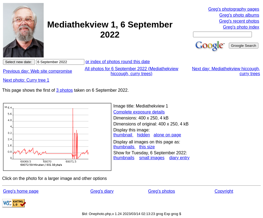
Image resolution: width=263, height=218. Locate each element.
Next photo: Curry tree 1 (26, 80)
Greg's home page (21, 191)
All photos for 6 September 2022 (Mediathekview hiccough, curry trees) (131, 71)
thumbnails (124, 147)
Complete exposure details (139, 112)
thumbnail (123, 135)
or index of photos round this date (117, 61)
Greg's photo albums (239, 15)
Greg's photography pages (233, 9)
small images (151, 157)
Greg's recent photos (239, 21)
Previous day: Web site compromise (37, 71)
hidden (143, 135)
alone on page (167, 135)
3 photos (64, 90)
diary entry (179, 157)
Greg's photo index (241, 27)
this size (147, 147)
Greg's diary (102, 191)
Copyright (223, 191)
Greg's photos (161, 191)
